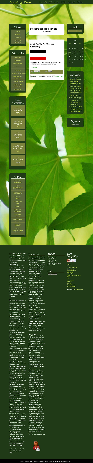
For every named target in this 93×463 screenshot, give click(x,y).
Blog (46, 2)
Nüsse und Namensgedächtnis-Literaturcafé (18, 230)
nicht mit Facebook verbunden (32, 71)
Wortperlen (69, 266)
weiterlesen (34, 67)
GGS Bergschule (71, 284)
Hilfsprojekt (18, 70)
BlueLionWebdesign (78, 289)
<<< (70, 43)
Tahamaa (69, 283)
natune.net (17, 206)
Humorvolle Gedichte (18, 81)
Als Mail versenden (35, 72)
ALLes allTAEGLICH (72, 267)
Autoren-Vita (18, 60)
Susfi (68, 278)
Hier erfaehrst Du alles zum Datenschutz (56, 461)
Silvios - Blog (70, 273)
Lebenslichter (70, 272)
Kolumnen (17, 34)
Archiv (50, 2)
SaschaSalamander (71, 269)
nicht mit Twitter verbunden (46, 71)
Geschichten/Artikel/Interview (19, 73)
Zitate (72, 124)
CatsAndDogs (70, 280)
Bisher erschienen (17, 63)
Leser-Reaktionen (17, 66)
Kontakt (56, 2)
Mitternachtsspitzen (71, 270)
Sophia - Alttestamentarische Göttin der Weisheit (18, 187)
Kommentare (57, 76)
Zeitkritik (18, 31)
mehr (18, 113)
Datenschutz (71, 2)
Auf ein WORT (17, 57)
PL (62, 76)
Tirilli (68, 277)
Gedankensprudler (71, 286)
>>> (80, 43)
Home (40, 2)
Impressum (63, 2)
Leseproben (18, 37)
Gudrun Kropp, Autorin (20, 2)
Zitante (68, 264)
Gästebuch (79, 2)
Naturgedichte (17, 89)
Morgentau (69, 281)
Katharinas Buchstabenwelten (74, 275)
